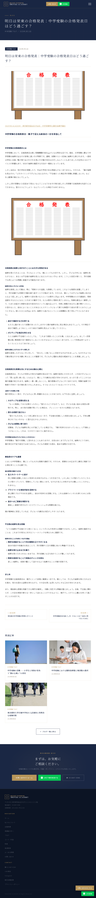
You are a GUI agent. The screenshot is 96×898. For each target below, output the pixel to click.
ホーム (7, 818)
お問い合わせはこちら (84, 888)
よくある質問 (9, 852)
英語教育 (8, 848)
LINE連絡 (87, 894)
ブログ (7, 835)
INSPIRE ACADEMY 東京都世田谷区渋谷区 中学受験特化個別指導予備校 (35, 126)
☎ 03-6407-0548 (73, 778)
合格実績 (8, 827)
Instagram (8, 876)
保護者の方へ (9, 831)
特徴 (6, 844)
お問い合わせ (52, 4)
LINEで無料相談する (49, 778)
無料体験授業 (9, 880)
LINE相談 (64, 4)
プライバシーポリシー (12, 884)
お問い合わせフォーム (24, 778)
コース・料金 (9, 839)
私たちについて (10, 822)
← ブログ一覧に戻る (48, 731)
